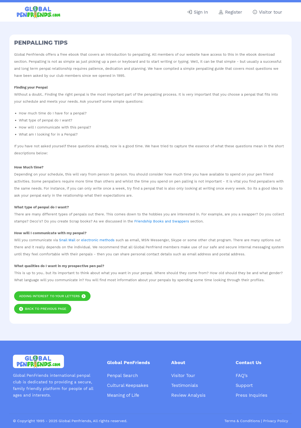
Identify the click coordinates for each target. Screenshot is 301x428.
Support (244, 385)
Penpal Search (122, 375)
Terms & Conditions (242, 421)
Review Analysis (188, 395)
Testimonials (184, 385)
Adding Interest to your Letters (49, 296)
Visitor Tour (183, 375)
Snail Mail (67, 240)
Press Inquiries (251, 395)
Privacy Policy (275, 421)
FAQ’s (242, 375)
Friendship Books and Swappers (161, 221)
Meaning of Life (123, 395)
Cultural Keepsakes (127, 385)
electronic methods (98, 240)
